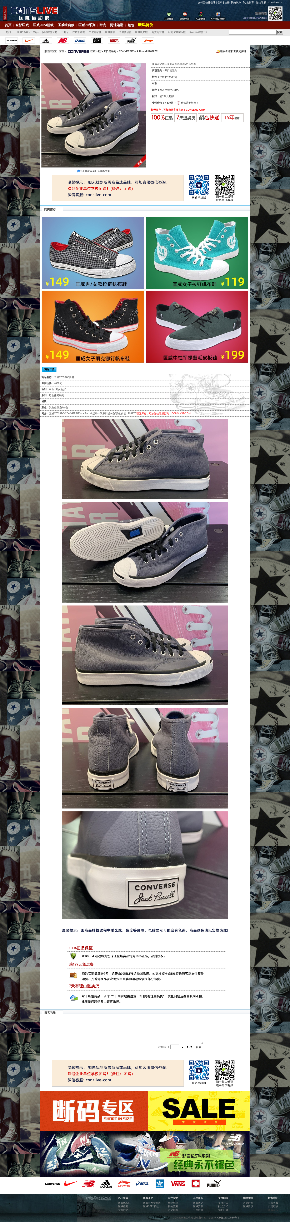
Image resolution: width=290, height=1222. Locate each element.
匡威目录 (248, 1206)
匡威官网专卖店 (152, 1202)
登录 (220, 2)
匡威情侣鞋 (125, 32)
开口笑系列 (110, 51)
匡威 (81, 51)
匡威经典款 (66, 25)
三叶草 (65, 32)
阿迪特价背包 (49, 32)
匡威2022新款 (151, 1206)
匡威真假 (198, 1206)
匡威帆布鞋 (141, 32)
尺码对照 (248, 1202)
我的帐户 (236, 2)
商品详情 (49, 369)
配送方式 (223, 1206)
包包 (131, 25)
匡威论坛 (273, 1209)
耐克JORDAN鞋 (177, 32)
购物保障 (173, 1202)
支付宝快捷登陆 (206, 2)
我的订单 (223, 1209)
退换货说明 (239, 51)
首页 (8, 25)
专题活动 (123, 1209)
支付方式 (223, 1202)
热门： (9, 32)
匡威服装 (110, 32)
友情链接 (273, 1206)
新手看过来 (224, 51)
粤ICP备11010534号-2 (226, 1217)
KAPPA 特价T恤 (198, 32)
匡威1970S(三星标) (28, 32)
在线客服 (273, 1202)
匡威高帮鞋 (95, 32)
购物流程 (173, 1206)
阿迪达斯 (116, 25)
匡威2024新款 (43, 25)
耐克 (102, 25)
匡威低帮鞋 (78, 32)
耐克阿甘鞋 (158, 32)
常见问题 (173, 1209)
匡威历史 (198, 1202)
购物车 (250, 2)
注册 (227, 2)
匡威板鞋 (123, 1206)
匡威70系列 (86, 25)
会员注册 (198, 1209)
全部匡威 (22, 25)
